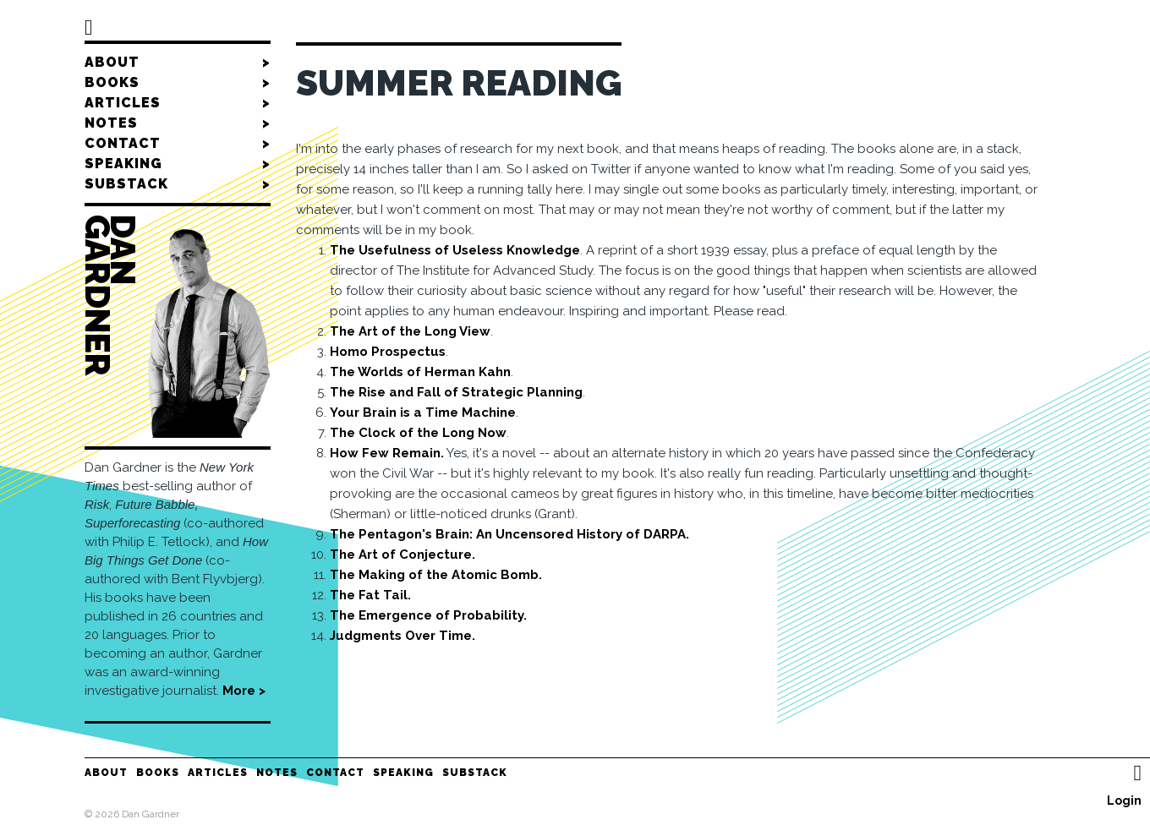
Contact (178, 144)
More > (244, 690)
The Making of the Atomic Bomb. (436, 574)
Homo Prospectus (388, 351)
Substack (178, 184)
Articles (178, 103)
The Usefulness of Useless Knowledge (455, 250)
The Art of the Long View (410, 331)
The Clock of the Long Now (418, 432)
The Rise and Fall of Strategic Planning (456, 392)
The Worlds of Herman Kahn (420, 372)
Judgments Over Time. (402, 635)
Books (178, 83)
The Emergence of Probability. (428, 615)
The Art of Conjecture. (402, 554)
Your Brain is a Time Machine (423, 412)
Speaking (178, 164)
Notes (178, 123)
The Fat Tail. (370, 595)
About (178, 62)
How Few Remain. (387, 453)
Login (1124, 800)
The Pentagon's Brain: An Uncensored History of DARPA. (509, 534)
